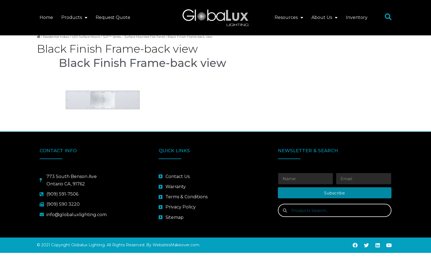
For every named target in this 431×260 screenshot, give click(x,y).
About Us (324, 17)
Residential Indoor (56, 44)
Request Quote (113, 17)
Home (46, 17)
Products (74, 17)
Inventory (357, 17)
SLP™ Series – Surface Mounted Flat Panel (134, 44)
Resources (289, 17)
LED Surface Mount (86, 44)
